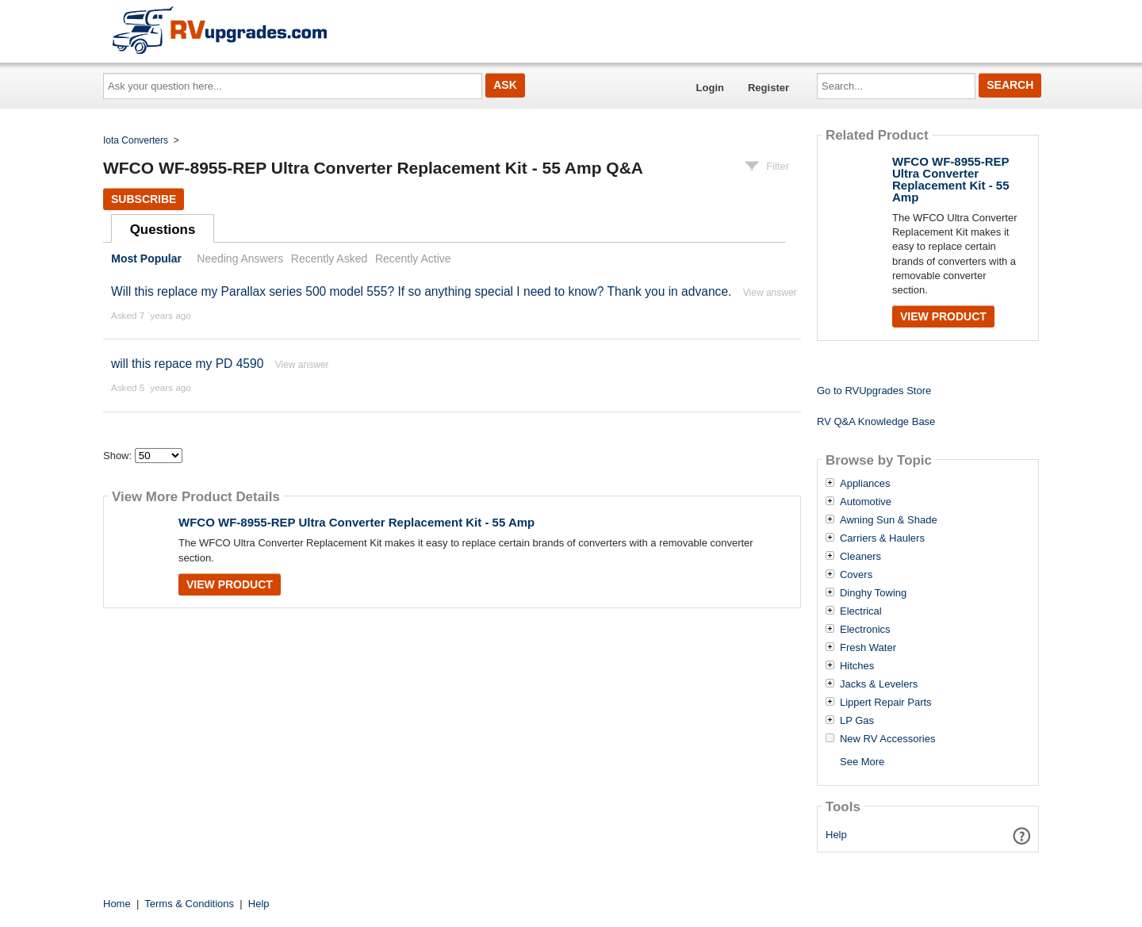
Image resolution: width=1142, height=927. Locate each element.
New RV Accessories (887, 739)
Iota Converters (135, 140)
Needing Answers (240, 258)
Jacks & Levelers (879, 684)
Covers (856, 574)
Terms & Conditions (189, 904)
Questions (163, 229)
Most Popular (146, 258)
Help (836, 835)
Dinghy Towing (873, 593)
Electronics (865, 629)
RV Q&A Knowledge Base (876, 421)
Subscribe (143, 199)
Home (117, 904)
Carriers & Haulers (882, 538)
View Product (229, 584)
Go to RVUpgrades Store (874, 390)
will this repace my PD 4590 (187, 363)
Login (710, 88)
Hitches (857, 666)
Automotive (865, 502)
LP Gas (857, 720)
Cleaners (860, 556)
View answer (770, 292)
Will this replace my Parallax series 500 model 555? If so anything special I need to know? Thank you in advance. (421, 291)
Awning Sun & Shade (888, 520)
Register (768, 88)
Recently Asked (329, 258)
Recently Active (413, 258)
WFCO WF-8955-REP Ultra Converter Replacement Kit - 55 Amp (356, 522)
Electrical (861, 611)
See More (862, 762)
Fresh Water (868, 647)
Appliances (865, 483)
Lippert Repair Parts (886, 702)
